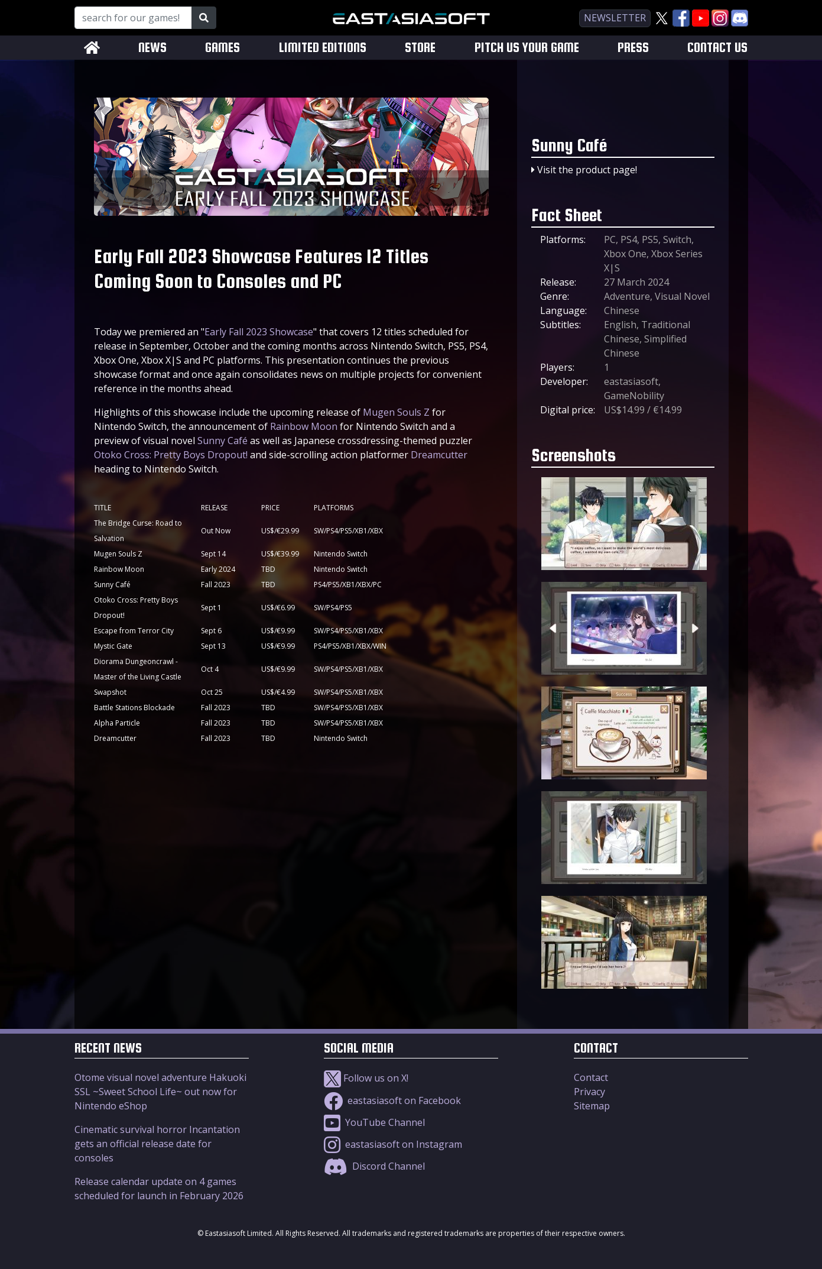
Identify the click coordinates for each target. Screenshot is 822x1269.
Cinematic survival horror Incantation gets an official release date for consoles (157, 1143)
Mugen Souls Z (396, 412)
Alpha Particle (117, 723)
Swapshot (110, 692)
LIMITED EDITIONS (322, 47)
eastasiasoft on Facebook (392, 1100)
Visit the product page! (587, 169)
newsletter (615, 17)
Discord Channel (374, 1166)
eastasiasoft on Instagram (393, 1144)
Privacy (589, 1091)
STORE (420, 47)
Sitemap (592, 1105)
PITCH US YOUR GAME (527, 47)
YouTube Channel (374, 1122)
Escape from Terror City (134, 631)
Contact (591, 1077)
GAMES (222, 47)
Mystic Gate (113, 646)
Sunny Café (222, 440)
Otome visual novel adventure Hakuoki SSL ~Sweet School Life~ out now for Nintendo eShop (160, 1091)
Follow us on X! (366, 1078)
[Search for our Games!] (133, 18)
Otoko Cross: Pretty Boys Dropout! (171, 454)
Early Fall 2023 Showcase (258, 331)
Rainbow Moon (303, 426)
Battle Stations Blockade (134, 708)
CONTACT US (717, 47)
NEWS (152, 47)
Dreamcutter (439, 454)
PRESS (633, 47)
